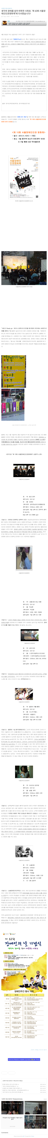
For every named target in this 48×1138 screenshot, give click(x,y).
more (45, 1099)
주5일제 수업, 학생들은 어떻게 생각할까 (11, 1088)
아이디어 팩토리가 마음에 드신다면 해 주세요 (24, 1059)
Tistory (32, 1136)
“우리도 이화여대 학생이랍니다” (9, 1086)
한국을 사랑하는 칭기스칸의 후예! (9, 1084)
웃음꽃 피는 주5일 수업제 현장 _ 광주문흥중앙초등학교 (14, 1090)
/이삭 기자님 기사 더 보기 (39, 1050)
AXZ (23, 1136)
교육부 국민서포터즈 (6, 8)
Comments (4, 1132)
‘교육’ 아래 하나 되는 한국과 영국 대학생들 (11, 1092)
